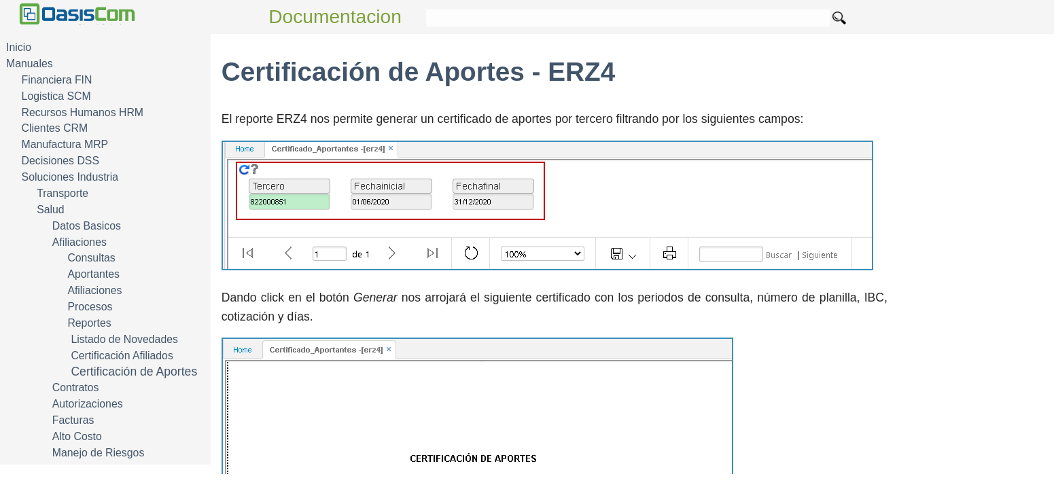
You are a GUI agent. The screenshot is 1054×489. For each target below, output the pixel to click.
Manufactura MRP (65, 144)
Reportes (89, 323)
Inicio (18, 47)
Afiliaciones (79, 242)
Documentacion (335, 16)
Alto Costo (77, 436)
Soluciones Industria (70, 177)
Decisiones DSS (60, 160)
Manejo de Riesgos (98, 452)
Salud (50, 209)
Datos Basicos (86, 226)
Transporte (62, 193)
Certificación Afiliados (122, 355)
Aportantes (93, 274)
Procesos (89, 306)
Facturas (73, 420)
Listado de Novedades (124, 339)
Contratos (75, 387)
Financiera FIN (57, 80)
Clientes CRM (55, 128)
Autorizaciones (87, 404)
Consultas (91, 258)
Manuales (29, 63)
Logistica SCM (56, 96)
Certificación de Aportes (134, 371)
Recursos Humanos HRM (82, 112)
